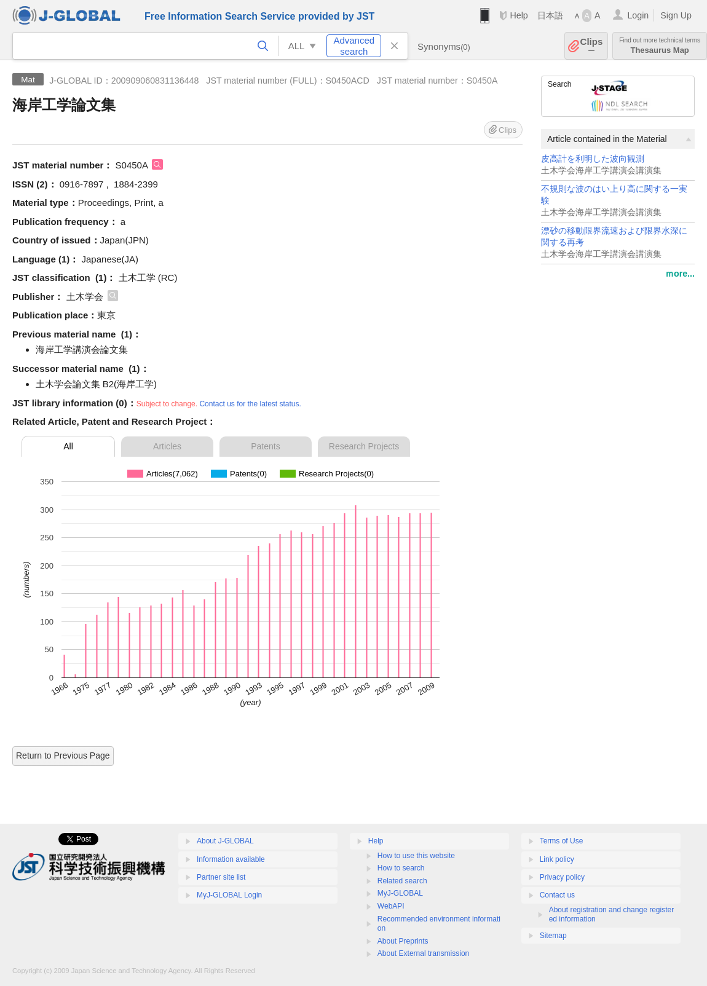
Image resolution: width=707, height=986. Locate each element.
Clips (591, 45)
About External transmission (423, 953)
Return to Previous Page (63, 755)
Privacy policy (562, 877)
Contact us (557, 895)
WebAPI (391, 906)
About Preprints (403, 941)
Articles (167, 446)
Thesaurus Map (659, 46)
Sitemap (553, 935)
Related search (402, 881)
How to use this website (416, 855)
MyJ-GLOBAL (400, 893)
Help (518, 15)
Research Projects (364, 446)
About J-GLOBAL (225, 841)
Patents (265, 446)
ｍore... (680, 273)
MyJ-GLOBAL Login (229, 895)
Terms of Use (561, 841)
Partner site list (221, 877)
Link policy (557, 859)
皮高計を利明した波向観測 (592, 159)
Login (638, 15)
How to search (401, 868)
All (68, 446)
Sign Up (676, 15)
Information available (231, 859)
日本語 (550, 15)
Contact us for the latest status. (250, 404)
